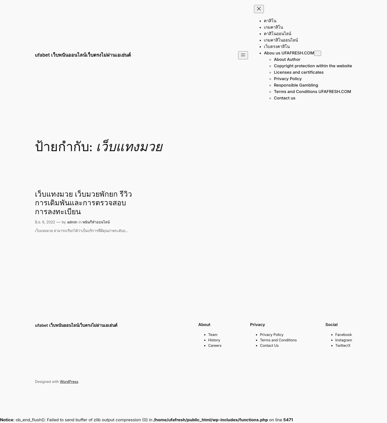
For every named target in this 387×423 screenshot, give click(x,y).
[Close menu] (259, 9)
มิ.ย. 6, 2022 (45, 222)
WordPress (69, 381)
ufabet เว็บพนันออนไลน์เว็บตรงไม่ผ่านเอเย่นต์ (83, 55)
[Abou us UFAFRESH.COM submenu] (317, 53)
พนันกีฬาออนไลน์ (96, 222)
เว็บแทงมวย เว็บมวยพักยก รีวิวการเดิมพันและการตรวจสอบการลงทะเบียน (83, 203)
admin (72, 222)
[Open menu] (243, 55)
